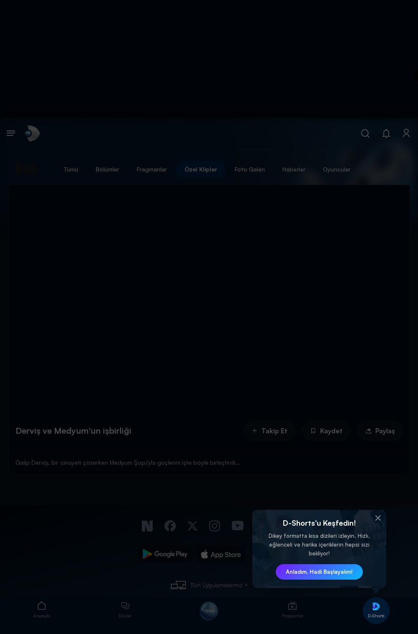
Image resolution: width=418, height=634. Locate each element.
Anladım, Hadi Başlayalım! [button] (319, 571)
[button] (378, 518)
